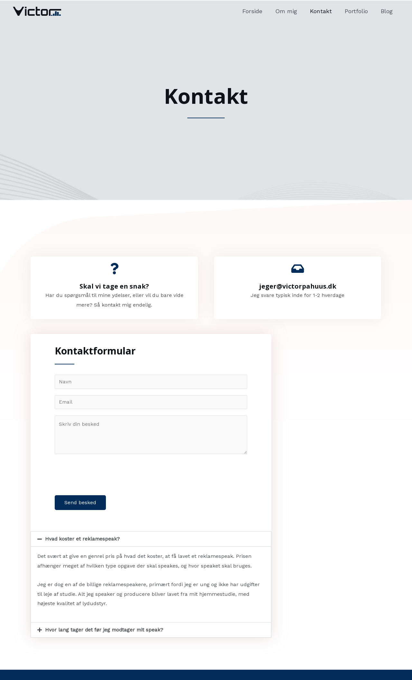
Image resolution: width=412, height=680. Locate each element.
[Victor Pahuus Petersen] (37, 11)
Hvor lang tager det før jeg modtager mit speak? (105, 631)
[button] (151, 539)
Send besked (80, 503)
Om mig (291, 11)
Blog (387, 11)
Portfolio (358, 11)
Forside (258, 11)
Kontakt (324, 11)
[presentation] (104, 474)
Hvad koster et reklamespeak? (83, 540)
